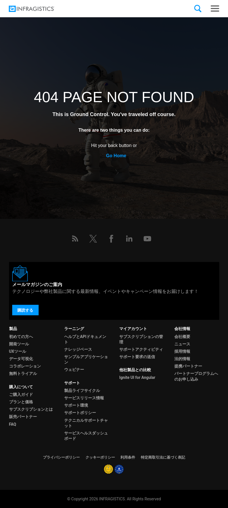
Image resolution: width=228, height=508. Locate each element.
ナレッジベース (78, 349)
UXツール (17, 351)
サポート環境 (76, 405)
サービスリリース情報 (84, 398)
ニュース (182, 344)
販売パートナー (23, 416)
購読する (25, 310)
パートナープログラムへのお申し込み (196, 376)
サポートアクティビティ (141, 349)
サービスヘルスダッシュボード (86, 436)
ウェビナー (74, 369)
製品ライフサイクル (82, 390)
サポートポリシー (80, 412)
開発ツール (19, 344)
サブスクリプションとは (31, 409)
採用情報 (182, 351)
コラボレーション (25, 366)
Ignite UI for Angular (137, 377)
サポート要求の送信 (137, 356)
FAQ (12, 424)
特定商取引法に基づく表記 (163, 457)
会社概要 (182, 336)
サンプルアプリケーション (86, 359)
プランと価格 (21, 402)
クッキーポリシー (100, 457)
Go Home (116, 155)
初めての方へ (21, 336)
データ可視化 (21, 358)
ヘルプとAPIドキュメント (85, 339)
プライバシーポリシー (61, 457)
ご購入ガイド (21, 394)
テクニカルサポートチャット (86, 423)
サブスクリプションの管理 (141, 339)
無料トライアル (23, 373)
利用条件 (127, 457)
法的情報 (182, 358)
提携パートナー (188, 366)
